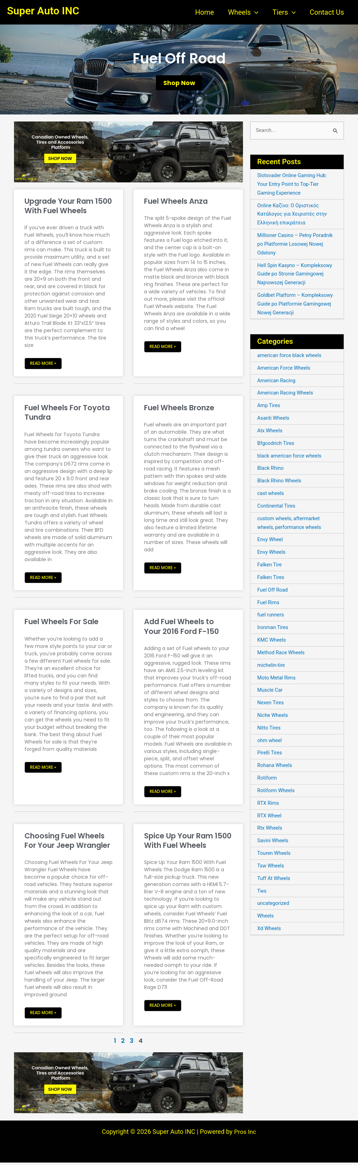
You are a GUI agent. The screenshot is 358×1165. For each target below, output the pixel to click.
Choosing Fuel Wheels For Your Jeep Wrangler (67, 843)
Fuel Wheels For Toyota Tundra (67, 415)
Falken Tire (269, 567)
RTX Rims (268, 804)
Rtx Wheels (270, 829)
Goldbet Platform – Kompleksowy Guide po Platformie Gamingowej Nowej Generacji (296, 306)
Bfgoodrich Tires (276, 445)
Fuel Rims (268, 604)
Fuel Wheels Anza (176, 203)
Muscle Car (270, 692)
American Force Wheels (285, 370)
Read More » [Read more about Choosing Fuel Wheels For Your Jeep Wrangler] (43, 1015)
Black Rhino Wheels (280, 483)
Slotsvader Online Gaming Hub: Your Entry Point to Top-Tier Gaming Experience (293, 187)
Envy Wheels (272, 554)
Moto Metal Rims (277, 679)
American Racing (277, 382)
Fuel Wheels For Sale (61, 624)
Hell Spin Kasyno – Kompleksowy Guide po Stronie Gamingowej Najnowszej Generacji (296, 276)
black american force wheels (290, 458)
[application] (254, 12)
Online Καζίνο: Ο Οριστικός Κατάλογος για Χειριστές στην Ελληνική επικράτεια (293, 217)
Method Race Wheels (282, 654)
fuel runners (271, 617)
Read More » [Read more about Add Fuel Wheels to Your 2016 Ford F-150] (163, 794)
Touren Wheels (274, 854)
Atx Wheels (270, 433)
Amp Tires (269, 408)
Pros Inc (245, 1134)
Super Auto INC (43, 11)
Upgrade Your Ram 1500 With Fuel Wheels (68, 208)
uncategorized (274, 904)
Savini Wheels (273, 842)
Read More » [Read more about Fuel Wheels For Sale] (43, 770)
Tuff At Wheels (274, 879)
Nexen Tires (271, 704)
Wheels (265, 917)
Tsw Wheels (271, 867)
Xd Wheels (269, 929)
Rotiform (267, 779)
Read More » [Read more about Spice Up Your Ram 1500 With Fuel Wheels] (163, 1008)
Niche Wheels (273, 717)
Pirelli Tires (270, 754)
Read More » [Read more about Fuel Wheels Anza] (163, 349)
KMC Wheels (272, 642)
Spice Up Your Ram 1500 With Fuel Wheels (187, 843)
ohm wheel (270, 742)
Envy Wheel (270, 541)
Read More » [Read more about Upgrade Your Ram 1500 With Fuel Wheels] (43, 366)
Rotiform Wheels (276, 792)
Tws (262, 892)
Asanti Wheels (274, 420)
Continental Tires (277, 508)
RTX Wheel (269, 817)
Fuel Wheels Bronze (179, 410)
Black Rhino (271, 470)
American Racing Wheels (286, 395)
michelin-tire (271, 667)
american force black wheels (290, 358)
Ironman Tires (273, 629)
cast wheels (271, 495)
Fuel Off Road (273, 591)
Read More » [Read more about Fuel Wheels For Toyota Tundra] (43, 580)
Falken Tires (271, 579)
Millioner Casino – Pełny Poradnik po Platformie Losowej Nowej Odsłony (296, 247)
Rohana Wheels (275, 767)
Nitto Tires (269, 729)
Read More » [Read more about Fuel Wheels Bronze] (163, 570)
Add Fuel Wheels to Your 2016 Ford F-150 (181, 629)
